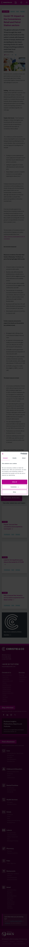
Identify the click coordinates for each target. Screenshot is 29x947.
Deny (14, 492)
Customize (14, 487)
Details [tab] (14, 458)
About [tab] (23, 458)
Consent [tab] (5, 458)
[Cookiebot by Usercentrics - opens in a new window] (20, 454)
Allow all (14, 481)
